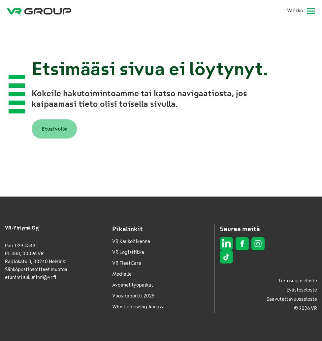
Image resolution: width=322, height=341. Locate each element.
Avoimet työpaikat (132, 285)
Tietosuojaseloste (297, 281)
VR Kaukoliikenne (131, 241)
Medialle (122, 274)
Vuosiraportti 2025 (133, 296)
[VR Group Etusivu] (39, 11)
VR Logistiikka (128, 252)
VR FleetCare (126, 263)
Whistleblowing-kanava (138, 307)
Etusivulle (54, 129)
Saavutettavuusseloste (292, 299)
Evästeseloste (301, 290)
